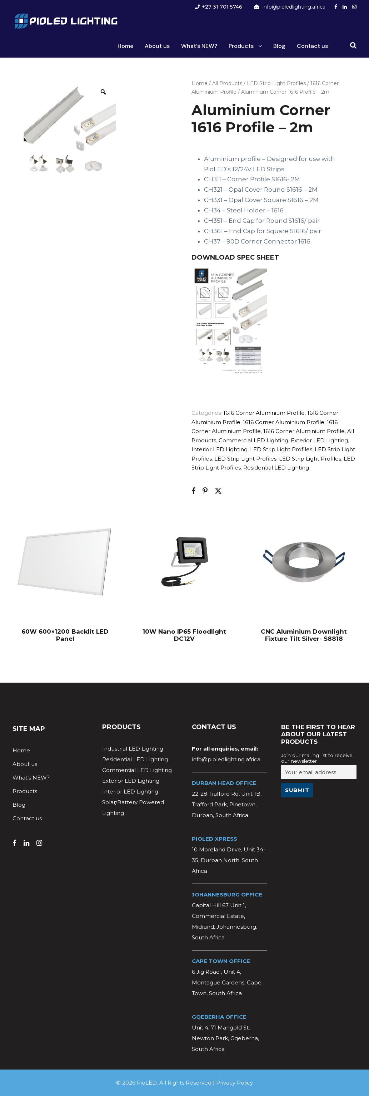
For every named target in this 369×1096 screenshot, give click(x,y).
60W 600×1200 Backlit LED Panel (65, 635)
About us (157, 46)
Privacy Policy (234, 1082)
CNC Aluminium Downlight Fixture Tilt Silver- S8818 (304, 635)
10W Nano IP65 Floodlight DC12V (184, 635)
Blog (279, 46)
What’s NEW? (199, 46)
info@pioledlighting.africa (294, 7)
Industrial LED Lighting (132, 748)
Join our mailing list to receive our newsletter (317, 758)
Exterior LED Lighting (319, 440)
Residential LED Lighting (276, 467)
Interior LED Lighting (219, 449)
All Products (227, 83)
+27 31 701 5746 (222, 7)
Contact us (312, 46)
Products (241, 46)
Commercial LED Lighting (253, 440)
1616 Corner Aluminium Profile (264, 412)
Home (125, 46)
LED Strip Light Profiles (276, 83)
